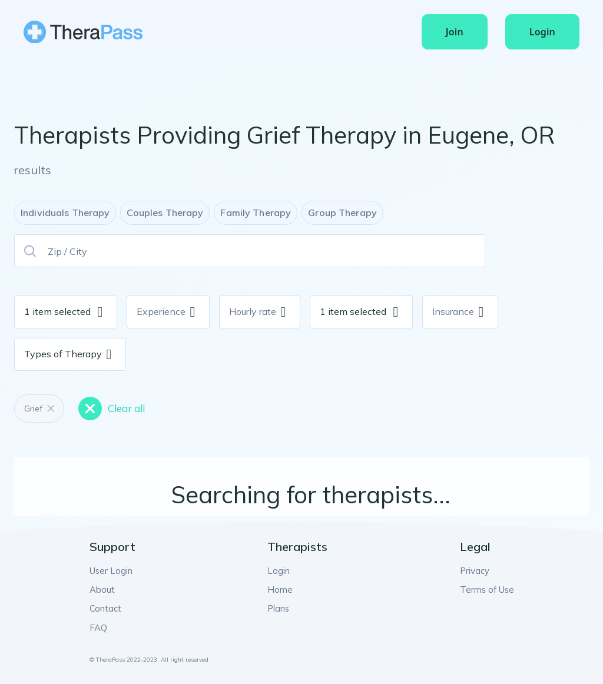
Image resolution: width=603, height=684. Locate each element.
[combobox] (92, 312)
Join (454, 31)
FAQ (97, 625)
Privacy (477, 570)
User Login (110, 570)
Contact (105, 607)
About (101, 588)
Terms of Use (488, 588)
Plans (279, 607)
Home (280, 588)
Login (542, 31)
